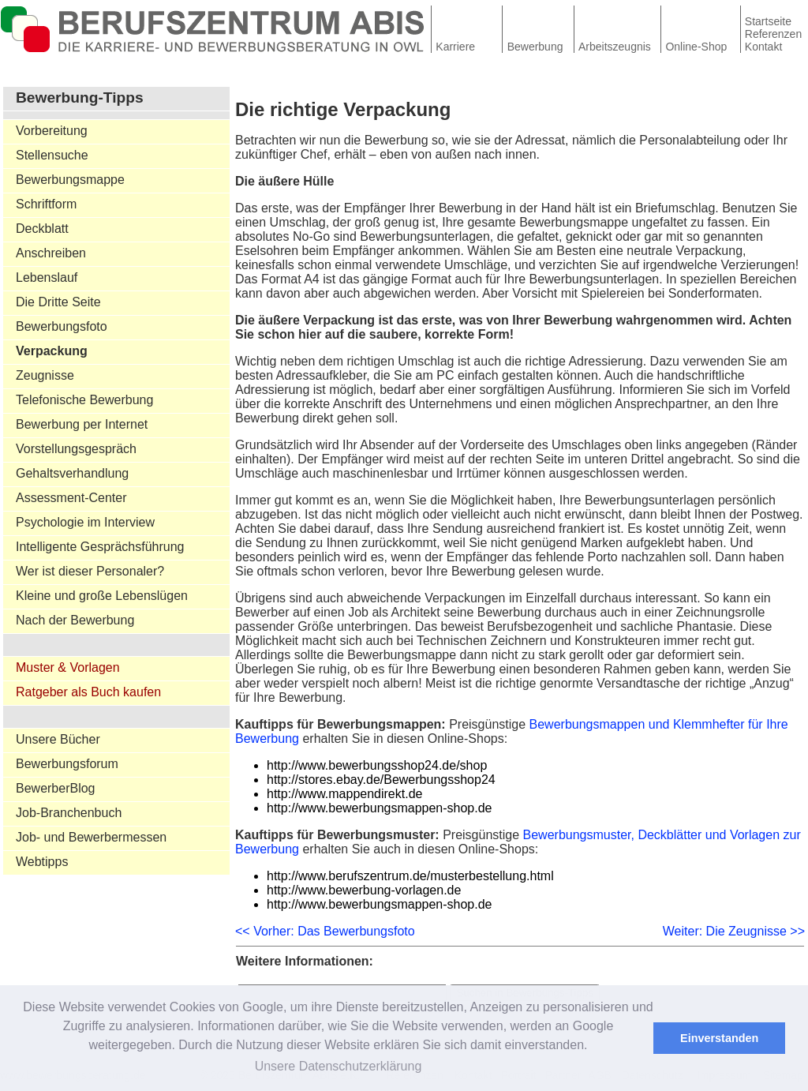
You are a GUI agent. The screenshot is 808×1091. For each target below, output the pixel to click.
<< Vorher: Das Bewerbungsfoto (325, 931)
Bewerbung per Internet (82, 424)
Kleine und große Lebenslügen (102, 595)
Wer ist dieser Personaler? (90, 571)
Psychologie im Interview (85, 522)
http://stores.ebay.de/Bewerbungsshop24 (381, 779)
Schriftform (46, 204)
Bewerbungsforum (67, 763)
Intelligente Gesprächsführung (100, 546)
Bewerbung (535, 46)
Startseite (768, 21)
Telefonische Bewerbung (84, 400)
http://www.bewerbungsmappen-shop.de (379, 808)
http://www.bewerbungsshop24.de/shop (377, 765)
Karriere (455, 46)
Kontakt (763, 46)
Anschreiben (51, 253)
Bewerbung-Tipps (80, 97)
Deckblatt (42, 228)
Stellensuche (52, 155)
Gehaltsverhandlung (72, 473)
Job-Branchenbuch (69, 812)
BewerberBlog (55, 788)
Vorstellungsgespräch (76, 449)
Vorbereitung (52, 130)
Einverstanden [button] (719, 1038)
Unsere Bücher (58, 739)
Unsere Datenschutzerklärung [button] (338, 1066)
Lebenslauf (46, 277)
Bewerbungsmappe (70, 179)
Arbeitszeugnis (614, 46)
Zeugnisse (45, 375)
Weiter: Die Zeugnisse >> (734, 931)
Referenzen (773, 34)
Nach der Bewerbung (75, 620)
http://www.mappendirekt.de (344, 793)
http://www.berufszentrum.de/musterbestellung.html (410, 876)
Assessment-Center (71, 497)
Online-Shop (696, 46)
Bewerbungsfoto (61, 326)
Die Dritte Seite (58, 302)
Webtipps (42, 861)
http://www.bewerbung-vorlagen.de (364, 890)
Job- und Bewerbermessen (91, 837)
